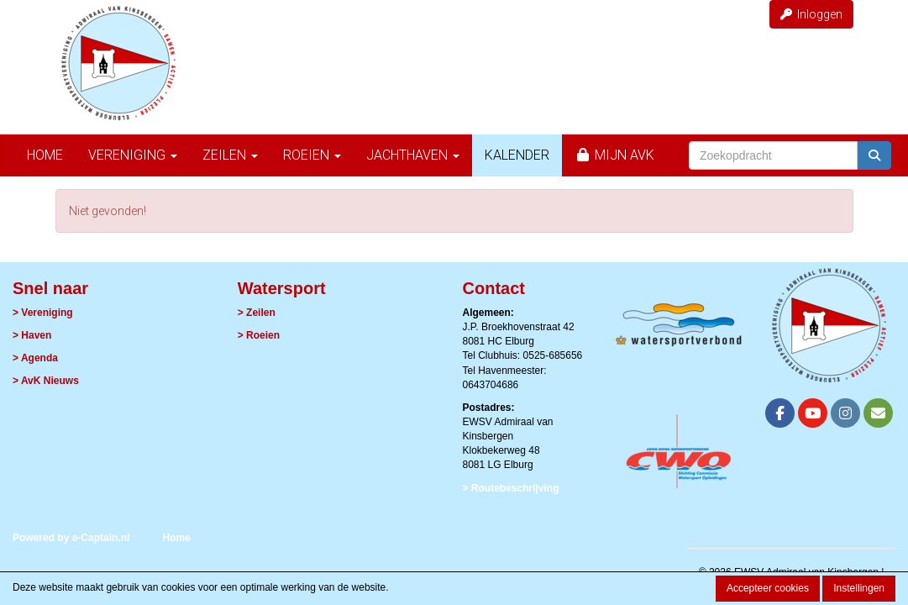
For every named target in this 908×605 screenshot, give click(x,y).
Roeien (312, 155)
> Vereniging (43, 312)
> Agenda (35, 358)
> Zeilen (257, 312)
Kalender (517, 155)
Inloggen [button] (811, 14)
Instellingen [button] (858, 588)
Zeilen (230, 155)
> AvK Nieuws (46, 381)
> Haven (32, 335)
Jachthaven (412, 155)
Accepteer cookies (768, 588)
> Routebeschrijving (511, 488)
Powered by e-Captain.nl (71, 538)
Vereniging (132, 155)
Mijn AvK (614, 155)
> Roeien (259, 335)
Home (45, 155)
